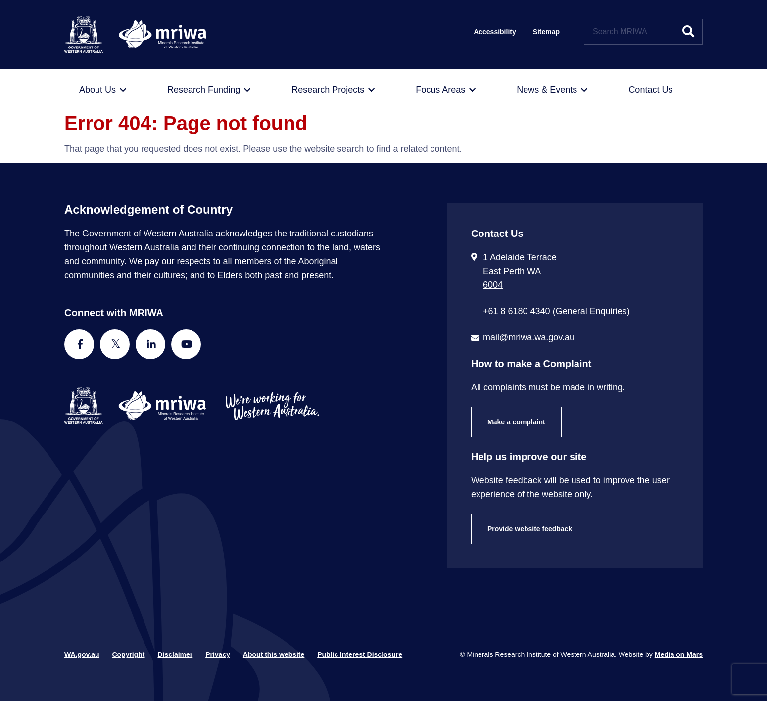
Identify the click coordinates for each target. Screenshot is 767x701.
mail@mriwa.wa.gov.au (529, 337)
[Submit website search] (688, 31)
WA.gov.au (81, 654)
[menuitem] (102, 90)
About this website (273, 654)
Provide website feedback (529, 529)
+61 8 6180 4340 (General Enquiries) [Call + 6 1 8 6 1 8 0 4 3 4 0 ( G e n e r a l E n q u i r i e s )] (556, 311)
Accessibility (495, 32)
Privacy (217, 654)
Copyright (128, 654)
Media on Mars (679, 654)
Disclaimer (174, 654)
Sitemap (546, 32)
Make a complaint (516, 422)
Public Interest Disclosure (359, 654)
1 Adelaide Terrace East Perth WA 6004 (520, 271)
